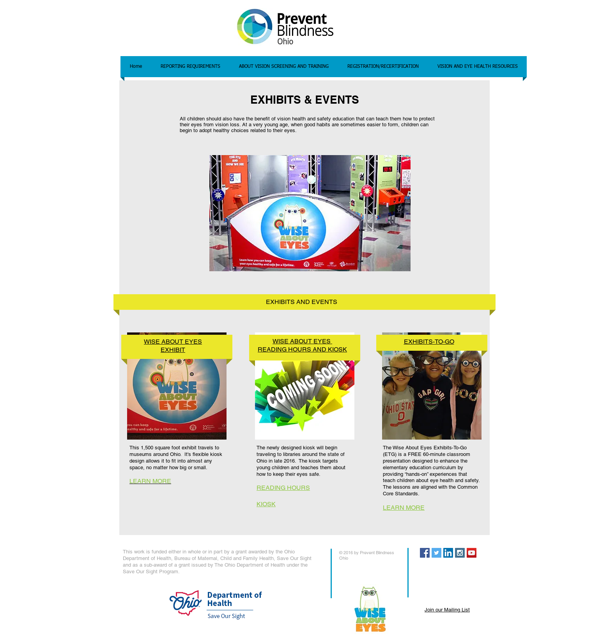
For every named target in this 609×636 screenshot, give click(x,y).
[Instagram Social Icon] (460, 553)
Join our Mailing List (447, 610)
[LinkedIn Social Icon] (448, 553)
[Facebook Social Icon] (425, 553)
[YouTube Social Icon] (471, 553)
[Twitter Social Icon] (436, 553)
